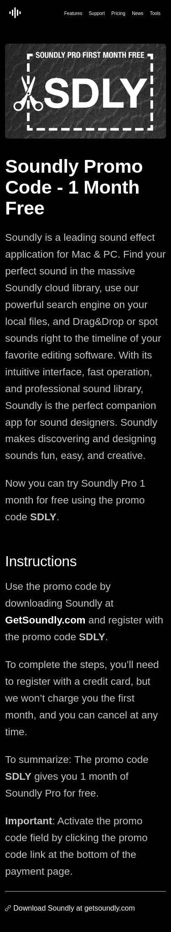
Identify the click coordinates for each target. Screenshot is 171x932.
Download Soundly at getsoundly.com (74, 908)
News (137, 13)
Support (97, 13)
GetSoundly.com (45, 620)
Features (73, 13)
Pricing (118, 13)
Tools (155, 13)
